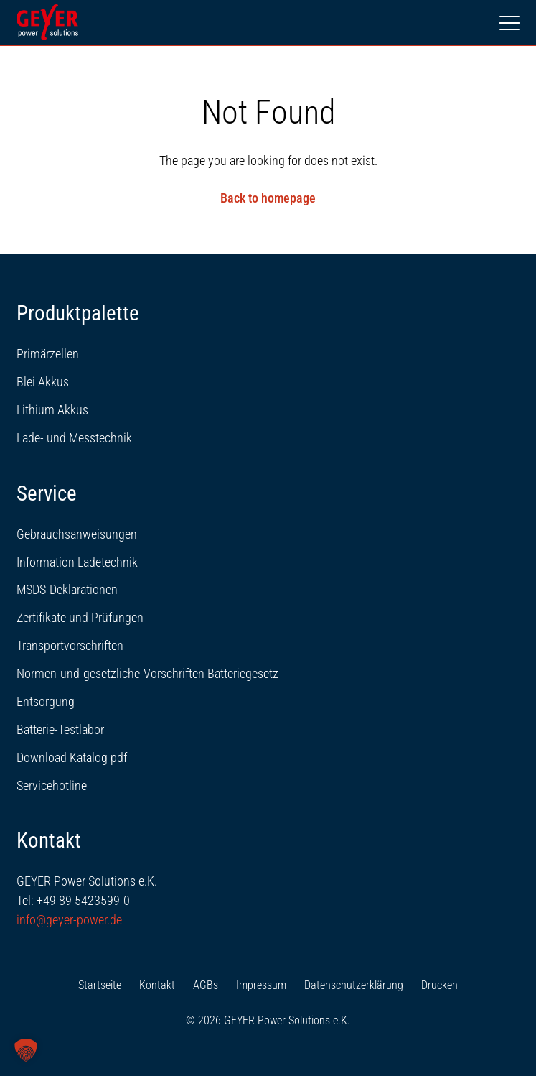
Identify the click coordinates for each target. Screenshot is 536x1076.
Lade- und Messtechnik (74, 437)
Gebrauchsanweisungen (77, 534)
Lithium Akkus (52, 409)
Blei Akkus (43, 381)
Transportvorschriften (70, 645)
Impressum (261, 985)
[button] (26, 1050)
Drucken (439, 985)
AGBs (205, 985)
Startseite (99, 985)
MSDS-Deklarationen (67, 589)
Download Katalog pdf (72, 757)
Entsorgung (46, 701)
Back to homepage (268, 197)
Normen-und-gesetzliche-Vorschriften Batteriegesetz (147, 673)
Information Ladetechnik (77, 562)
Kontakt (157, 985)
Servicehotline (52, 785)
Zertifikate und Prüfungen (80, 617)
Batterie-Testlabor (60, 729)
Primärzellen (48, 353)
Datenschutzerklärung (353, 985)
